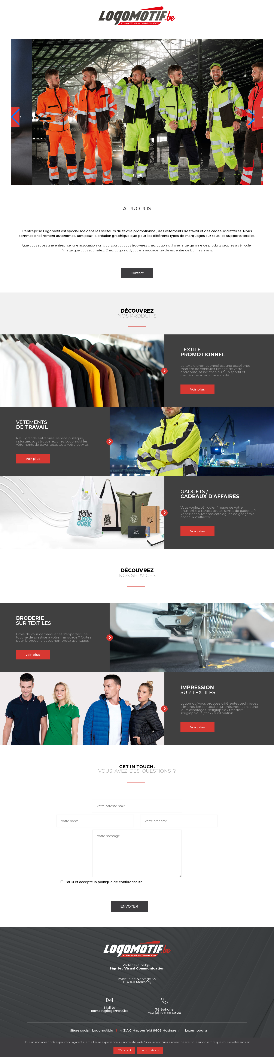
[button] (18, 117)
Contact (137, 273)
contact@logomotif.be (109, 1011)
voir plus (33, 655)
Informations (150, 1050)
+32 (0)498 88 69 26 (164, 1013)
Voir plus (197, 389)
